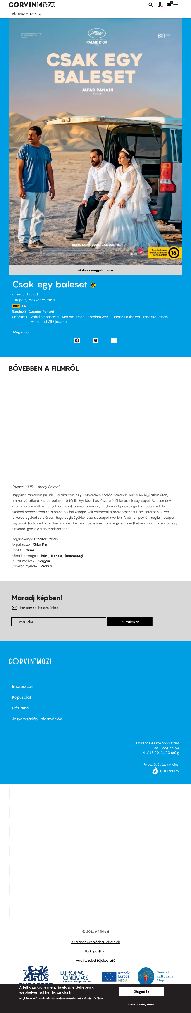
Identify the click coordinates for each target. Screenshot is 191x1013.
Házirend (20, 708)
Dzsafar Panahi (41, 311)
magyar (44, 561)
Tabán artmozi (96, 889)
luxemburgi (74, 556)
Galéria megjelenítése (95, 270)
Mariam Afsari (73, 317)
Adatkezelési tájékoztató (95, 960)
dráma (17, 294)
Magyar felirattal (42, 300)
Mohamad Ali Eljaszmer (49, 321)
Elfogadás (141, 991)
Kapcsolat (21, 697)
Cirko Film (40, 544)
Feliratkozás (129, 622)
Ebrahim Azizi (98, 317)
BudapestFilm (95, 951)
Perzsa (46, 566)
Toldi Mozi (96, 911)
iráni (44, 556)
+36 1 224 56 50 (165, 748)
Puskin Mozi (96, 850)
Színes (29, 550)
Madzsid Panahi (155, 317)
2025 (32, 294)
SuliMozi (96, 869)
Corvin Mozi (96, 793)
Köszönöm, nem (141, 1004)
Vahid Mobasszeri (45, 317)
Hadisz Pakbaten (126, 317)
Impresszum (23, 686)
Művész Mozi (96, 831)
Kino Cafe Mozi (96, 812)
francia (56, 556)
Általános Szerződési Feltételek (95, 942)
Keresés (150, 4)
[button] (162, 5)
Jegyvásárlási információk (37, 718)
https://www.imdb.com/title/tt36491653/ (16, 306)
